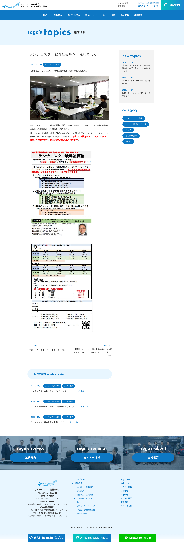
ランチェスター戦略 (52, 65)
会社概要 (125, 15)
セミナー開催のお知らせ (136, 124)
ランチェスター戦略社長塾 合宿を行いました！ (58, 391)
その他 (128, 142)
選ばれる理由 (74, 15)
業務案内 (58, 15)
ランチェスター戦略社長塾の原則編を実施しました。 (59, 407)
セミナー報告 (68, 386)
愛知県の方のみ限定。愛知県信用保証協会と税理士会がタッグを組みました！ (136, 68)
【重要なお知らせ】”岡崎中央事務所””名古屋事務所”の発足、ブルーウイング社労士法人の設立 (93, 352)
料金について (91, 15)
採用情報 (138, 15)
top (45, 15)
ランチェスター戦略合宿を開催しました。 (55, 422)
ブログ (128, 130)
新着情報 (121, 6)
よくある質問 (123, 3)
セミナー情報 (109, 15)
